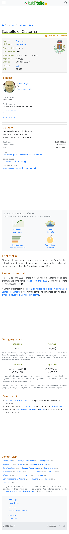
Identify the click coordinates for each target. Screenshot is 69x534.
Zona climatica (9, 117)
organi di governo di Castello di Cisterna (20, 295)
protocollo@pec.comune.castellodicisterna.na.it (23, 155)
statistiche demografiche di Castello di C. (38, 216)
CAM (13, 25)
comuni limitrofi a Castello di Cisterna (18, 491)
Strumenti (12, 515)
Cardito (50, 479)
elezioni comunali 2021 (36, 281)
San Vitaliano (51, 468)
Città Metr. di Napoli (27, 25)
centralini (32, 409)
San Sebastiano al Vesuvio (16, 479)
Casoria (8, 482)
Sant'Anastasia (11, 468)
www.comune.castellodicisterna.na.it (18, 168)
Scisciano (9, 472)
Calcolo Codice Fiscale (17, 511)
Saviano (42, 475)
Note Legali (12, 500)
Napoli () (21, 44)
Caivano (37, 479)
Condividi (62, 36)
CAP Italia (12, 507)
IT (7, 25)
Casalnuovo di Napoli (41, 464)
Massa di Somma (25, 475)
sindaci (42, 409)
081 (17, 65)
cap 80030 (30, 406)
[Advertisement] (34, 435)
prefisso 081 (57, 406)
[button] (65, 2)
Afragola (8, 475)
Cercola (53, 472)
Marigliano (9, 464)
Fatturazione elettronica (14, 161)
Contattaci (12, 518)
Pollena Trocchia (37, 472)
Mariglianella (47, 461)
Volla (21, 472)
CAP (17, 409)
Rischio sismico (9, 111)
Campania (20, 41)
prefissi (23, 409)
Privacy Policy (13, 503)
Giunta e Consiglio (24, 89)
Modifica (50, 36)
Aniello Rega (22, 83)
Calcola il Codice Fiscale (16, 400)
